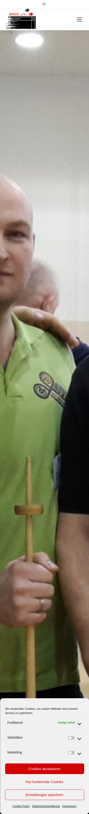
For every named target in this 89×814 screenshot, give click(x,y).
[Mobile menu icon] (79, 19)
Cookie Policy (21, 806)
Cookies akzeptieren (44, 769)
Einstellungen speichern (44, 795)
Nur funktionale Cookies (44, 782)
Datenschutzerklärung (46, 806)
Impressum (69, 806)
